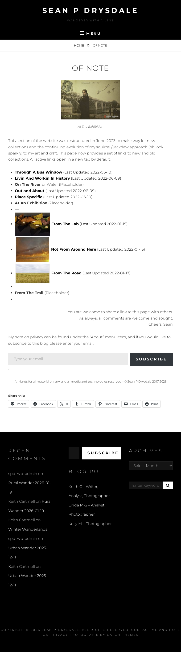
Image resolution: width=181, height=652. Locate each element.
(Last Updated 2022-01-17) (90, 273)
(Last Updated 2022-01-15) (89, 224)
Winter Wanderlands (27, 529)
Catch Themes (122, 634)
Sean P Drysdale (90, 10)
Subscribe (151, 359)
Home (79, 45)
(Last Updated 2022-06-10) (63, 172)
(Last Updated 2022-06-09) (68, 178)
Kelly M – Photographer (90, 524)
